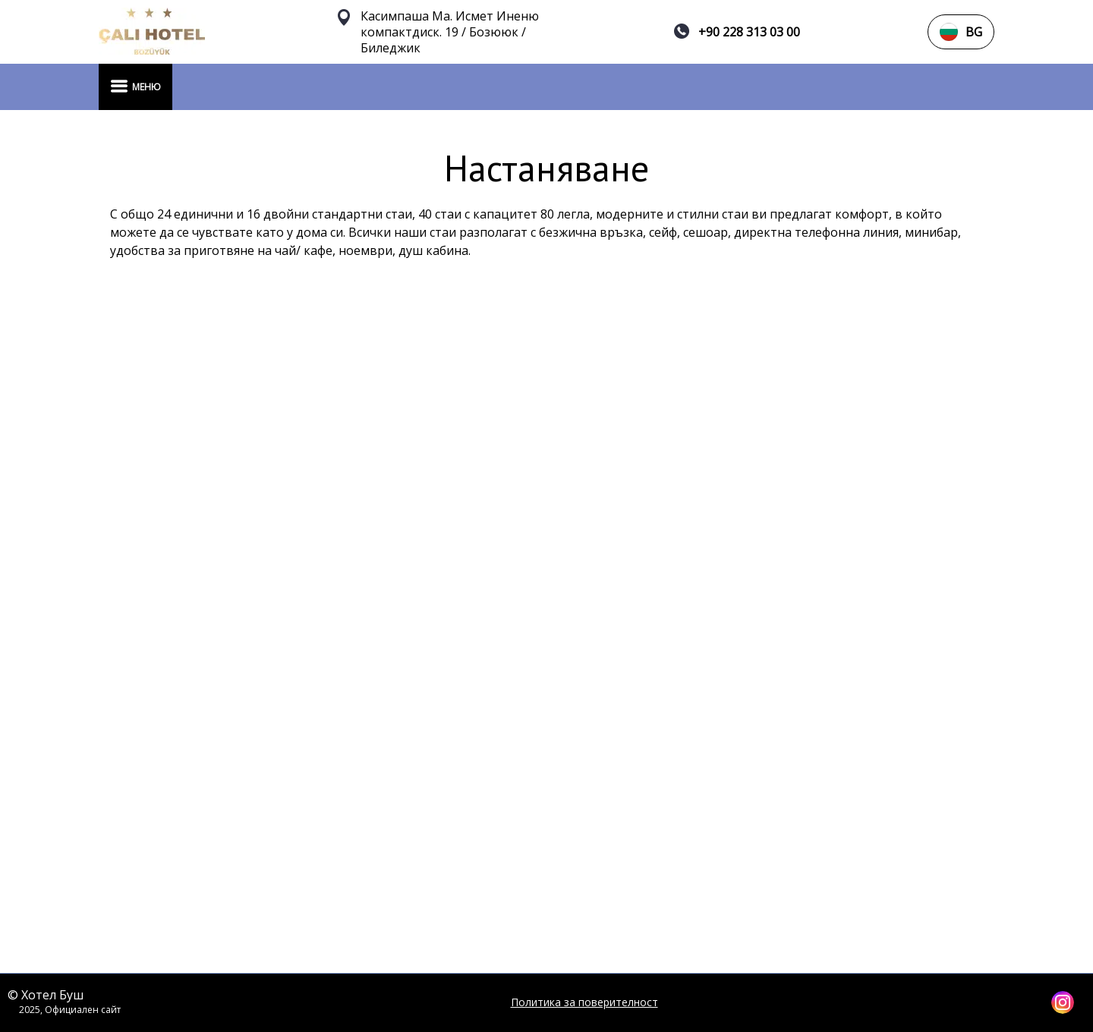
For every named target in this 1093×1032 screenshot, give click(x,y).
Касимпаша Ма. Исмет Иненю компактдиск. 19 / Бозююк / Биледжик (450, 32)
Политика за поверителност (584, 1002)
